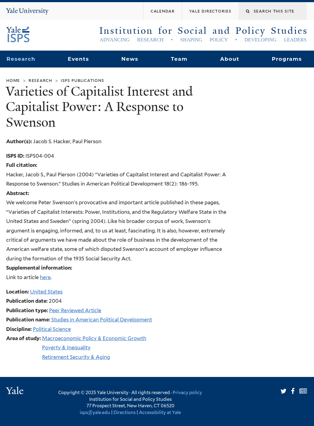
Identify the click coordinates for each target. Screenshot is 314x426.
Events (78, 59)
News (129, 59)
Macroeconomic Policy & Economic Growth (94, 338)
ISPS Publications (82, 80)
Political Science (52, 329)
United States (46, 292)
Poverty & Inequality (66, 347)
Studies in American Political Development (101, 320)
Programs (287, 59)
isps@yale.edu (95, 412)
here (45, 277)
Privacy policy (187, 392)
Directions (124, 412)
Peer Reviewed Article (75, 310)
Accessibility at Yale (160, 412)
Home (13, 80)
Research (20, 59)
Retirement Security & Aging (76, 357)
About (229, 59)
